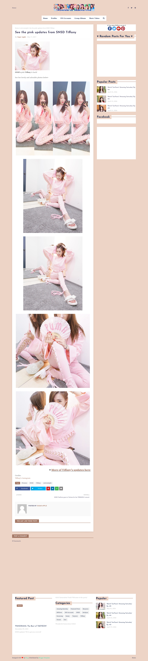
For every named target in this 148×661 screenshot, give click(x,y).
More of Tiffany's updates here (71, 470)
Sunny (67, 616)
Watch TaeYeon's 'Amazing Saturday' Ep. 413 (121, 98)
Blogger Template (44, 658)
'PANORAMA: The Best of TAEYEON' (31, 626)
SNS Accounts (69, 612)
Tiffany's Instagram (22, 478)
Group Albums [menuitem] (80, 18)
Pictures (24, 483)
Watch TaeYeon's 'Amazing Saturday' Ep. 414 (121, 88)
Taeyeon (75, 616)
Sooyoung (60, 616)
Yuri (65, 620)
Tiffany (38, 483)
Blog (26, 658)
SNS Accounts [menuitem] (65, 18)
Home (14, 8)
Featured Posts (75, 609)
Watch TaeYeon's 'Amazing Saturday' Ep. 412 (121, 107)
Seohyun (85, 612)
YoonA (59, 620)
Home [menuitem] (45, 18)
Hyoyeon (85, 609)
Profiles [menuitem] (54, 18)
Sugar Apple (21, 37)
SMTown (59, 612)
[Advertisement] (116, 60)
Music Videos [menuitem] (94, 18)
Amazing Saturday (62, 609)
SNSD (31, 483)
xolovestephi (24, 28)
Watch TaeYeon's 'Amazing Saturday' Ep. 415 (119, 605)
